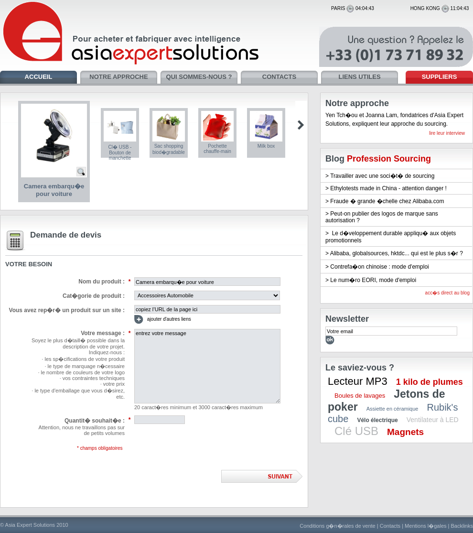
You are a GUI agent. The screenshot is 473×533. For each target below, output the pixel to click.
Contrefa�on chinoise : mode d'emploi (379, 266)
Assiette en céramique (392, 409)
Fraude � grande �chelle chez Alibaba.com (387, 201)
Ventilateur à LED (433, 420)
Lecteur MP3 (357, 381)
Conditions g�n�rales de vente (337, 526)
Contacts (390, 526)
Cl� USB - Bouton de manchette (120, 152)
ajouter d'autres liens (162, 319)
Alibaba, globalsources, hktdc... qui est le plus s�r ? (396, 253)
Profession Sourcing (389, 158)
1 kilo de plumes (429, 382)
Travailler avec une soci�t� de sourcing (382, 176)
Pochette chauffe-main (217, 148)
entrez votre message (207, 366)
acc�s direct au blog (447, 292)
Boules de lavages (359, 395)
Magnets (405, 432)
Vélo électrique (377, 420)
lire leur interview (447, 133)
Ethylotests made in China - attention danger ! (388, 188)
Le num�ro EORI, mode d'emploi (373, 280)
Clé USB (356, 430)
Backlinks (462, 526)
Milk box (266, 146)
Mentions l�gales (425, 526)
